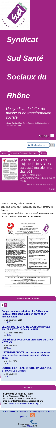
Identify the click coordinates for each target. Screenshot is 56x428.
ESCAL (30, 426)
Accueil (4, 153)
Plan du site (9, 412)
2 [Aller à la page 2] (5, 305)
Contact (21, 412)
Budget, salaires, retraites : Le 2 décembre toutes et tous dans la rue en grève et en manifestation (25, 314)
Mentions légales (36, 412)
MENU (44, 136)
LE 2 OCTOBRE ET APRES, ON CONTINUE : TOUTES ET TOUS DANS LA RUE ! (26, 328)
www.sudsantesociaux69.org (23, 403)
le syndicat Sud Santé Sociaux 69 (24, 153)
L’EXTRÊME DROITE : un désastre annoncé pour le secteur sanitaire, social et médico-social (26, 355)
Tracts (43, 153)
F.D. (50, 189)
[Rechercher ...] (38, 145)
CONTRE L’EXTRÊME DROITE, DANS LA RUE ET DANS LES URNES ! (27, 369)
